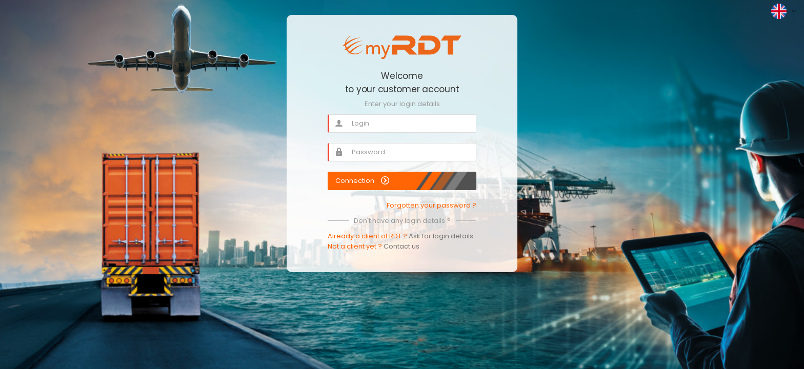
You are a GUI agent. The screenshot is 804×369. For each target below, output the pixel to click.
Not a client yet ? (373, 246)
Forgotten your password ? (431, 205)
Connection (362, 181)
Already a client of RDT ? (400, 236)
